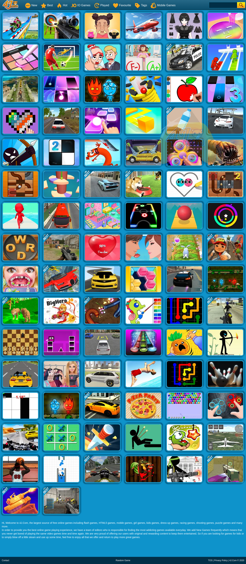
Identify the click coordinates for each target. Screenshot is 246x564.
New (31, 5)
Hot (61, 5)
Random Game (123, 560)
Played (101, 5)
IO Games (80, 5)
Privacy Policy (221, 560)
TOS (210, 560)
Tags (141, 5)
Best (47, 5)
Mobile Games (163, 5)
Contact (5, 560)
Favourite (122, 5)
